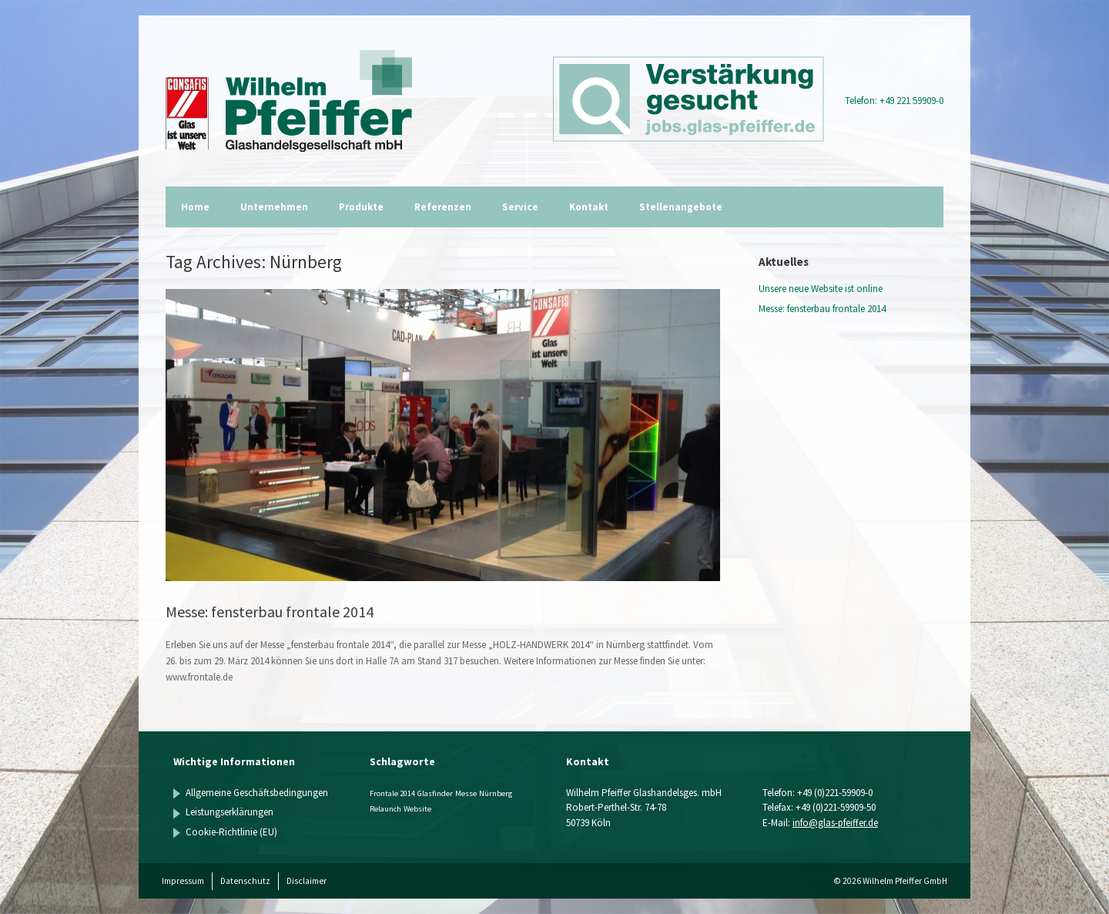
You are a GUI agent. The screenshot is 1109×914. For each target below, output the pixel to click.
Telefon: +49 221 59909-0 (894, 100)
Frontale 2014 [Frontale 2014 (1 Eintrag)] (392, 793)
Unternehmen (274, 206)
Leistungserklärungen (229, 811)
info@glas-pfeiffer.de (835, 822)
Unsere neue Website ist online (821, 288)
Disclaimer (306, 880)
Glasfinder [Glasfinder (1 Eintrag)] (435, 793)
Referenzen (442, 206)
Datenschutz (245, 880)
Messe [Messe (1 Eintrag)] (466, 793)
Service (520, 206)
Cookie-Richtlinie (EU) (231, 831)
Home (195, 206)
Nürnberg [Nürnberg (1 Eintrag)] (495, 793)
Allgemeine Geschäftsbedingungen (257, 792)
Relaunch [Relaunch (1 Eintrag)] (385, 809)
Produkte (361, 206)
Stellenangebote (680, 206)
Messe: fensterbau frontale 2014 (270, 611)
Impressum (183, 880)
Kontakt (588, 206)
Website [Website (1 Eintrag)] (417, 809)
